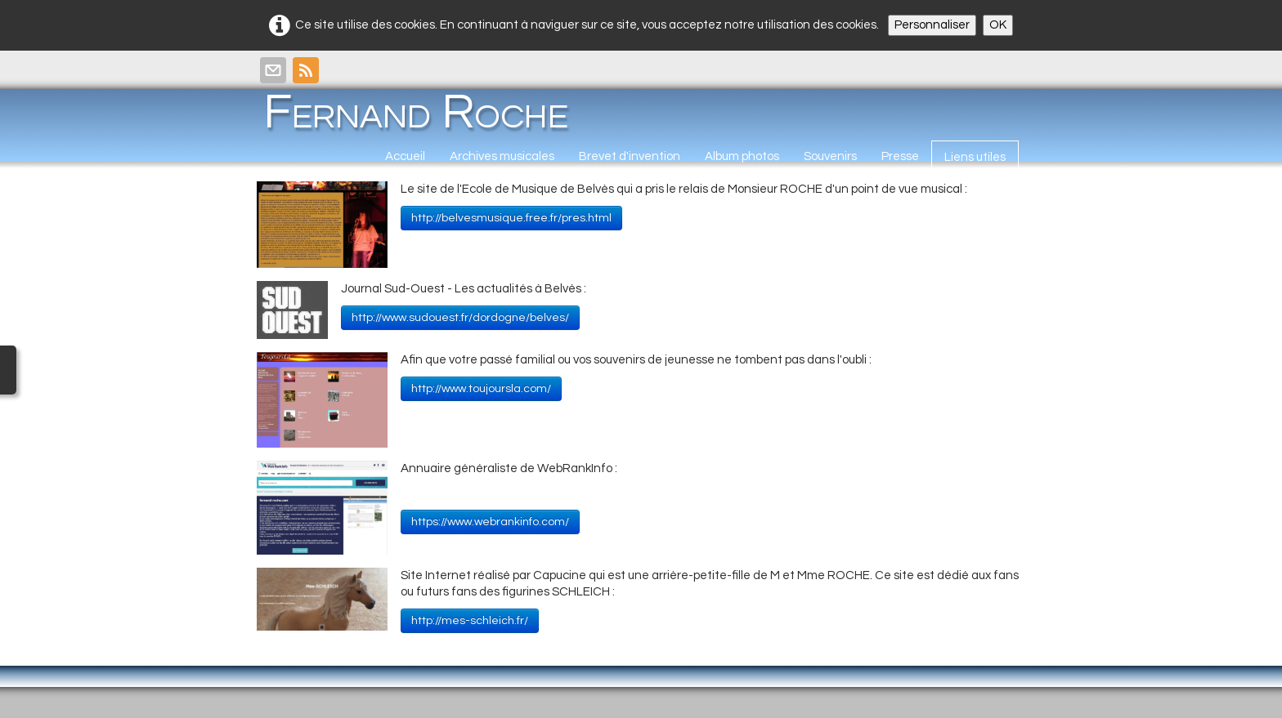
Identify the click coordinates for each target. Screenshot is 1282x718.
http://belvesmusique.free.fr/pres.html (511, 218)
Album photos (742, 156)
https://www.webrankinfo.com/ (490, 522)
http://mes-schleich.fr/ (469, 621)
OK (997, 25)
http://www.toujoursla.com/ (481, 389)
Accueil (405, 156)
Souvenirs (830, 156)
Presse (900, 156)
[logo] (421, 111)
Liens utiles (975, 157)
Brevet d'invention (629, 156)
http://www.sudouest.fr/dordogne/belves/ (460, 317)
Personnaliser (932, 25)
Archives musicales (502, 156)
